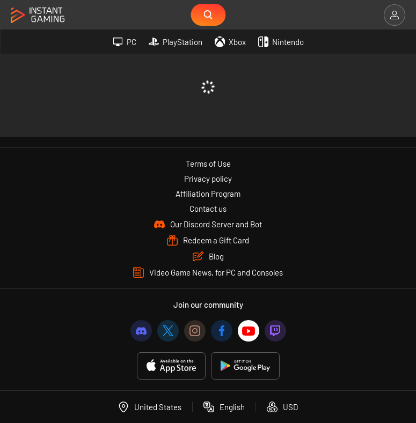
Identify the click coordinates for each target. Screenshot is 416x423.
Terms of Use (208, 163)
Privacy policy (208, 178)
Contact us (208, 208)
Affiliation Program (208, 193)
